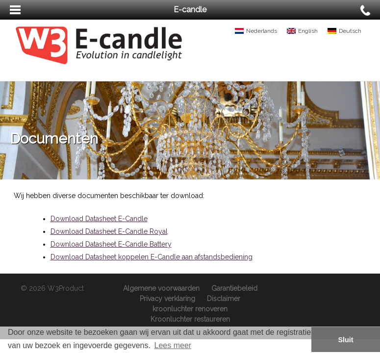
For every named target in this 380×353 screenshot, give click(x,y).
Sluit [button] (345, 340)
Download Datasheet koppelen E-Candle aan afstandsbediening (152, 257)
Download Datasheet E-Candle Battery (111, 244)
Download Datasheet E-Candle (99, 219)
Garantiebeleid (234, 288)
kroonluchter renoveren (190, 309)
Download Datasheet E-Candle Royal (109, 231)
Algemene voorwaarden (161, 288)
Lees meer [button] (173, 345)
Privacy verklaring (167, 299)
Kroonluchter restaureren (190, 319)
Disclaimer (223, 299)
